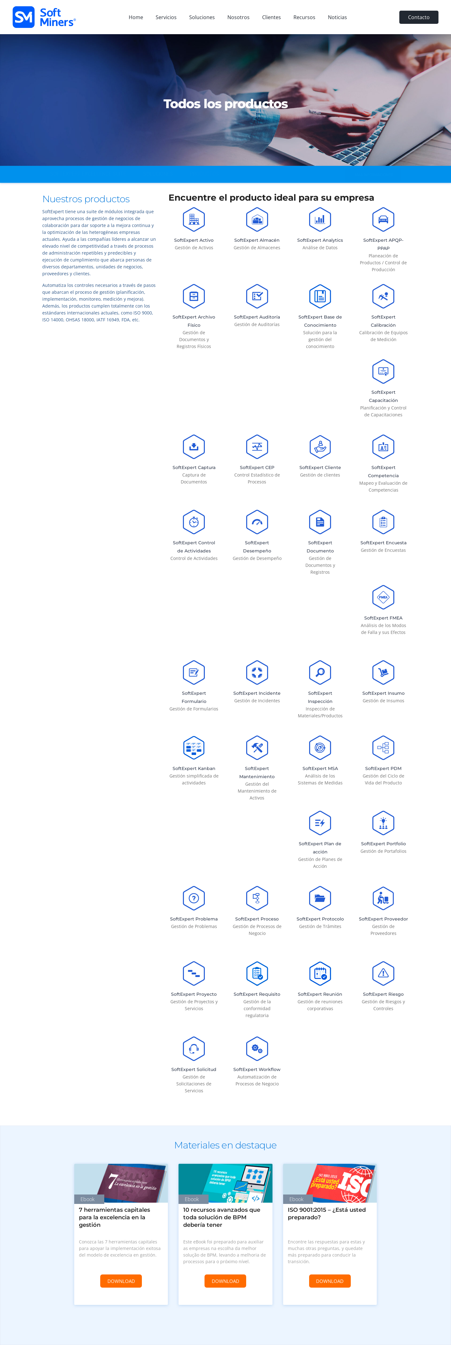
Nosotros (238, 17)
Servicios (166, 17)
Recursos (304, 17)
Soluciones (202, 17)
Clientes (271, 17)
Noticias (337, 17)
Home (136, 17)
